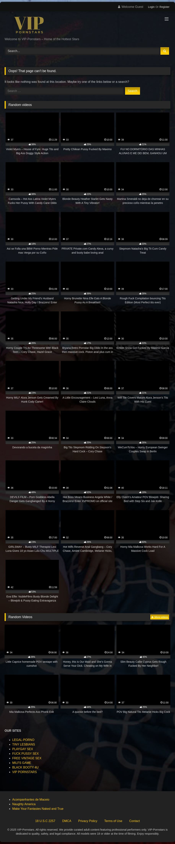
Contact (134, 821)
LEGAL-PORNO (23, 739)
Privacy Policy (87, 821)
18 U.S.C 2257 (45, 821)
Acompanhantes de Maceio (30, 799)
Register (164, 6)
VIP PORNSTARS (24, 772)
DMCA (66, 821)
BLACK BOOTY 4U (25, 767)
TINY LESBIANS (23, 744)
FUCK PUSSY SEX (25, 753)
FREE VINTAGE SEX (27, 758)
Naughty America (24, 804)
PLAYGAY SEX (22, 749)
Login (151, 6)
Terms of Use (113, 821)
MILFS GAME (21, 762)
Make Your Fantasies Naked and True (37, 808)
